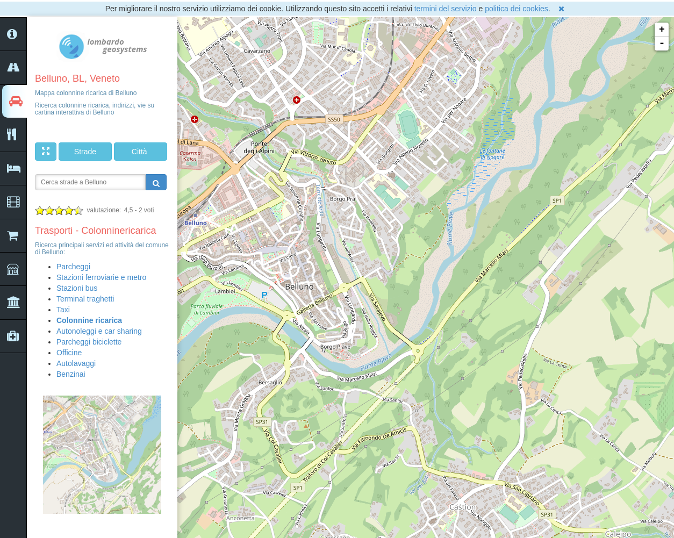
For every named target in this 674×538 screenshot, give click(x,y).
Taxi (63, 309)
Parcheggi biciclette (88, 342)
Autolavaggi (76, 363)
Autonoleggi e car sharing (99, 331)
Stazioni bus (76, 288)
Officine (69, 352)
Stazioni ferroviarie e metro (101, 277)
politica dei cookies (516, 8)
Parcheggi (73, 266)
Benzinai (70, 374)
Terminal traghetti (85, 299)
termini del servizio (445, 8)
